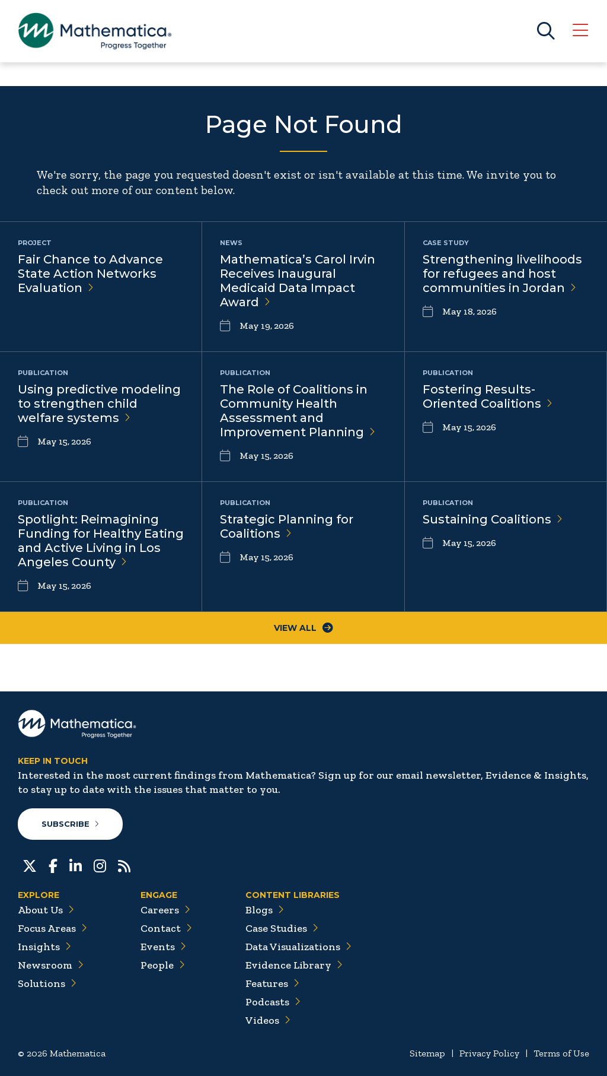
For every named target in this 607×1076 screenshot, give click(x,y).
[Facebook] (53, 864)
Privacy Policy (489, 1053)
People (162, 965)
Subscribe (70, 824)
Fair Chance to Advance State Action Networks (90, 273)
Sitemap (427, 1053)
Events (163, 946)
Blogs (264, 909)
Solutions (47, 983)
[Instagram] (100, 864)
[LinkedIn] (75, 864)
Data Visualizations (298, 946)
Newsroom (51, 965)
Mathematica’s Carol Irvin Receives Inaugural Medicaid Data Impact (297, 280)
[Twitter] (30, 864)
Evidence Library (294, 965)
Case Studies (281, 928)
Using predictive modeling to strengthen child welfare (99, 403)
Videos (267, 1020)
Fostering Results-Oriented (487, 396)
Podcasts (273, 1001)
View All (303, 628)
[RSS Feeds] (124, 864)
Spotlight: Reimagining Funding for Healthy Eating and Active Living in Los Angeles (101, 540)
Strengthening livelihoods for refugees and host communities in (502, 273)
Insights (44, 946)
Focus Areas (52, 928)
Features (272, 983)
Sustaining (493, 519)
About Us (46, 909)
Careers (165, 909)
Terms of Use (561, 1053)
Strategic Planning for (286, 526)
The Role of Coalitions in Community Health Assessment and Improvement (297, 410)
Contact (166, 928)
